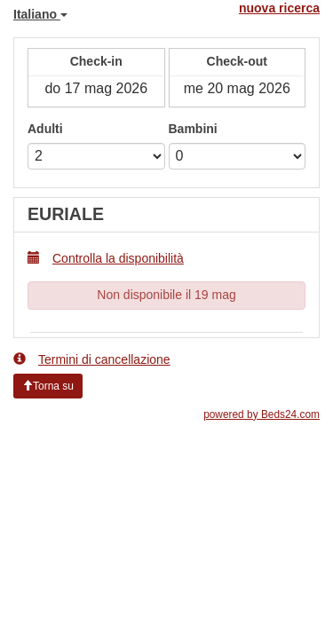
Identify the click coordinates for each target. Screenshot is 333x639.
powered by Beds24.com (261, 414)
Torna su (48, 386)
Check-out (237, 61)
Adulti (45, 129)
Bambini (193, 129)
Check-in (96, 61)
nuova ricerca (279, 8)
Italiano (40, 14)
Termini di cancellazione (91, 359)
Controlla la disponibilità (106, 257)
